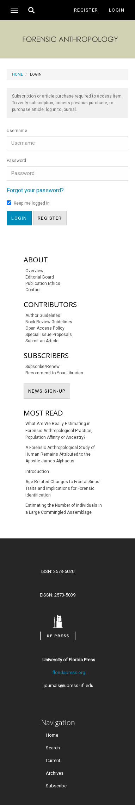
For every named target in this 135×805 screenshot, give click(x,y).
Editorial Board (39, 277)
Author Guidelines (42, 315)
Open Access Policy (45, 328)
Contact (33, 289)
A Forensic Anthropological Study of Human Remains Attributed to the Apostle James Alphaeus (60, 454)
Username (17, 130)
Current (53, 760)
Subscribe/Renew (42, 366)
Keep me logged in (28, 203)
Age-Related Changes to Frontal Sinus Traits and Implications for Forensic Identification (62, 488)
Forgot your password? (35, 190)
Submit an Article (42, 340)
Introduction (37, 471)
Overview (34, 270)
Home (17, 74)
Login (117, 10)
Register (86, 10)
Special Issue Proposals (48, 334)
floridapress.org (68, 672)
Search (53, 747)
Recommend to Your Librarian (54, 372)
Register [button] (50, 218)
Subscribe (56, 785)
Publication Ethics (42, 283)
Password (16, 160)
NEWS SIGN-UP (49, 390)
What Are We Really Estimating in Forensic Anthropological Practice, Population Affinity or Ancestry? (58, 430)
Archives (54, 773)
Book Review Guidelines (48, 321)
